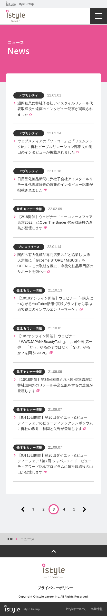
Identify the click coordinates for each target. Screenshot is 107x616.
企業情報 (96, 609)
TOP (9, 539)
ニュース (27, 539)
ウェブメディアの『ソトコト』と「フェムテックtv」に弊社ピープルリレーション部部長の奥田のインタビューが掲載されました (55, 146)
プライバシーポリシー (55, 588)
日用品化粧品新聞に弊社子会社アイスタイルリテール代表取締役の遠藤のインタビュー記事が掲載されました (55, 184)
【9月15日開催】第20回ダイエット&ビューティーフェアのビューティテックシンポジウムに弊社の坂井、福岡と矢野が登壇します (55, 423)
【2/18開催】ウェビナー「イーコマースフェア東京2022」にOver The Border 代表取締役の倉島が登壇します (55, 222)
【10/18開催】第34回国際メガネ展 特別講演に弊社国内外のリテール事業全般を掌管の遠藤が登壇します (55, 385)
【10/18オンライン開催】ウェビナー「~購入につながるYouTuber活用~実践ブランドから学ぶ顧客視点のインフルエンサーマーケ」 (55, 303)
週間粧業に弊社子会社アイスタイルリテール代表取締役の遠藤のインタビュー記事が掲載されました (55, 108)
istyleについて (76, 609)
